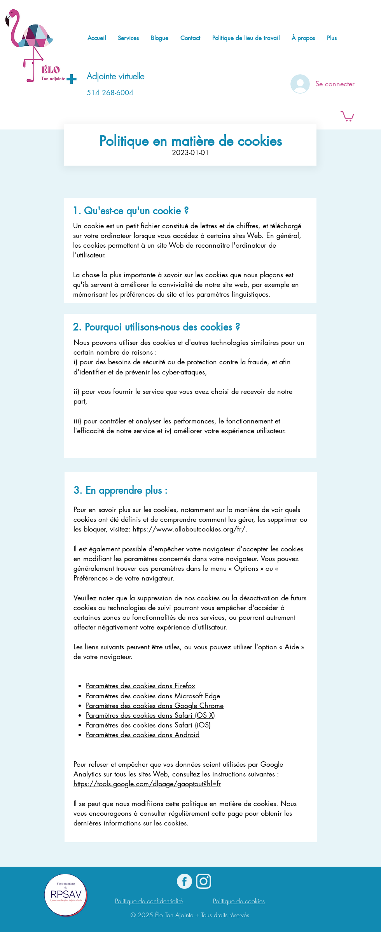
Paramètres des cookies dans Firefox (140, 685)
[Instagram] (203, 881)
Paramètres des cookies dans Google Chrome (155, 705)
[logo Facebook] (184, 881)
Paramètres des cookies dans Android (142, 734)
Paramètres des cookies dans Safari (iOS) (148, 724)
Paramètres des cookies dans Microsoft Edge (153, 695)
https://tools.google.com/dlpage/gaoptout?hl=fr (147, 783)
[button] (347, 115)
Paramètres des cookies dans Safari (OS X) (150, 715)
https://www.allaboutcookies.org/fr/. (190, 528)
